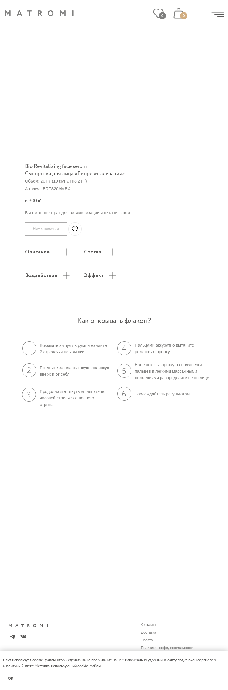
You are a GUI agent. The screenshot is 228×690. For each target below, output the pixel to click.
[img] (217, 14)
